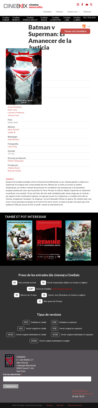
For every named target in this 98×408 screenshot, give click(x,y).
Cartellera (47, 12)
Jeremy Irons (13, 115)
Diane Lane (12, 110)
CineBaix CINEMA (5, 19)
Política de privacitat (75, 405)
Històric (59, 12)
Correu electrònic (12, 374)
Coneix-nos (73, 12)
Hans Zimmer (13, 130)
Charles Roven (14, 168)
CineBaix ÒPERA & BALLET (30, 19)
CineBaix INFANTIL (16, 19)
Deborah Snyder (14, 171)
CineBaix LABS (67, 19)
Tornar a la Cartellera (75, 31)
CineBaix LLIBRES (77, 19)
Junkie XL (12, 132)
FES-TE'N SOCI (89, 18)
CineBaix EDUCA (44, 19)
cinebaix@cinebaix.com (82, 394)
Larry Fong (12, 147)
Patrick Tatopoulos (16, 161)
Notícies (87, 12)
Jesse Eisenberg (15, 107)
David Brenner (13, 139)
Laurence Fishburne (16, 112)
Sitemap (49, 405)
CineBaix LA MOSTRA (55, 19)
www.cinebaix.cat (80, 391)
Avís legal (60, 405)
